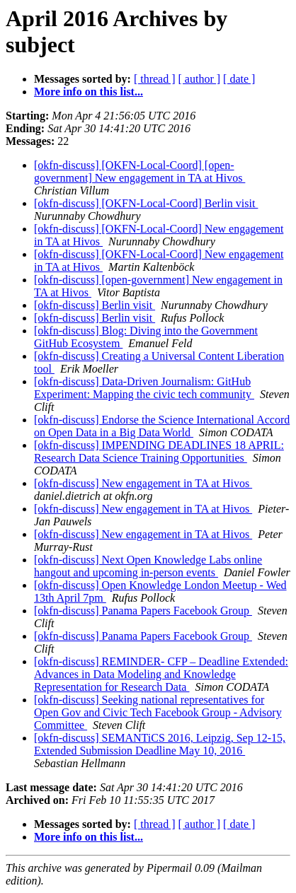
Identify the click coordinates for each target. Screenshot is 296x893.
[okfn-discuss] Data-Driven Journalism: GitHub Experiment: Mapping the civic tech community (144, 387)
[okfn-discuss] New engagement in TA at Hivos (143, 483)
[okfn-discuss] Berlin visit (94, 305)
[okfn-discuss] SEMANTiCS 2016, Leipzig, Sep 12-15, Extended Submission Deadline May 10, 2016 (159, 744)
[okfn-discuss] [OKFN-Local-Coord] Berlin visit (146, 203)
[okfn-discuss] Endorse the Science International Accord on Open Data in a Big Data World (162, 426)
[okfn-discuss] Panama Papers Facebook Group (143, 611)
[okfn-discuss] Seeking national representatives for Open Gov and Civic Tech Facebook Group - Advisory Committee (158, 712)
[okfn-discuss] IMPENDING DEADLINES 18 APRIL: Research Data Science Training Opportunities (159, 451)
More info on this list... (88, 92)
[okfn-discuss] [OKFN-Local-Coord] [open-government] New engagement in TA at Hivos (139, 171)
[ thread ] (155, 79)
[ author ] (199, 79)
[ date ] (239, 79)
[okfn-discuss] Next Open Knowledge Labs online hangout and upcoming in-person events (148, 566)
